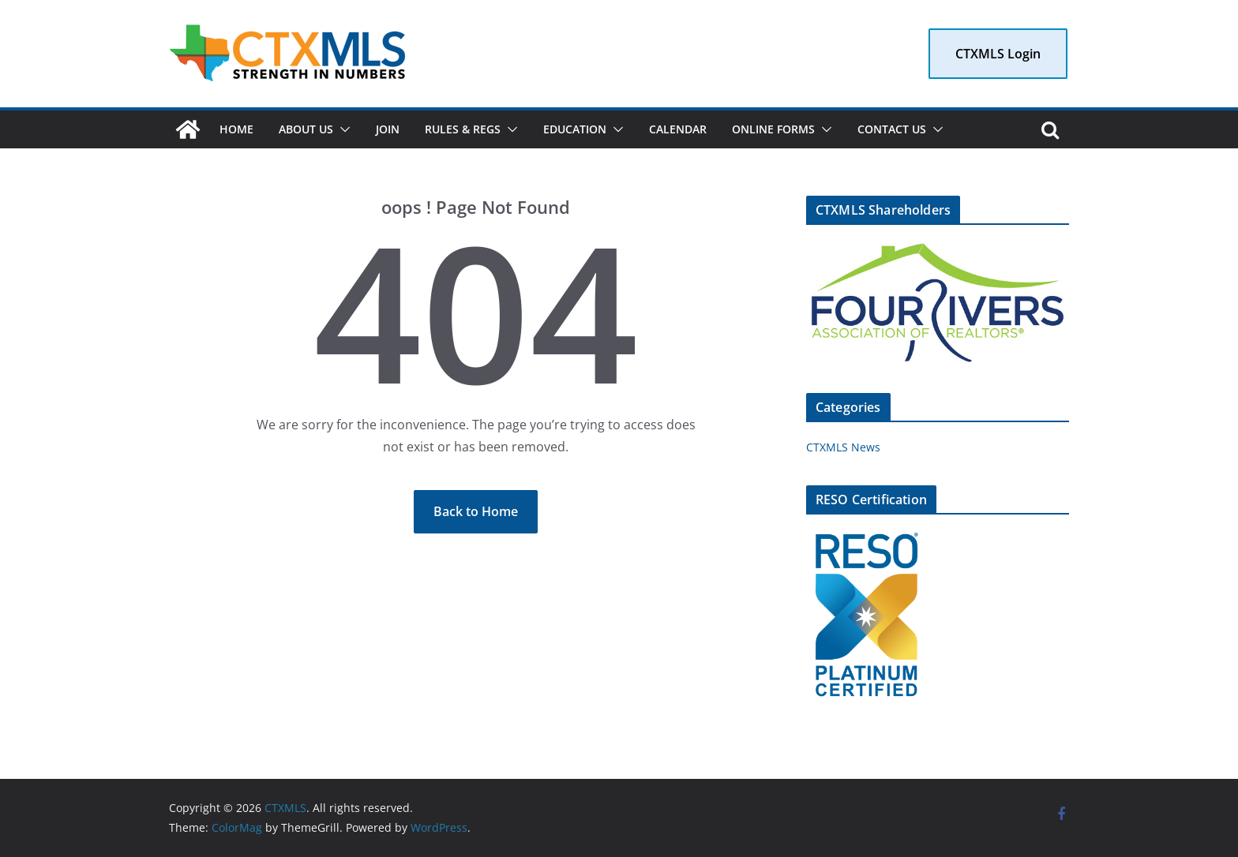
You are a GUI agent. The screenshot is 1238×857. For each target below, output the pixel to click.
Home (236, 129)
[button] (342, 129)
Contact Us (891, 129)
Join (388, 129)
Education (574, 129)
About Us (306, 129)
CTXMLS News (843, 447)
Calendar (678, 129)
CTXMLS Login (998, 53)
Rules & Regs (463, 129)
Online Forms (773, 129)
